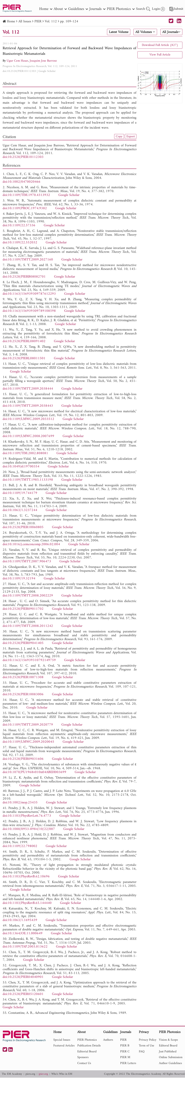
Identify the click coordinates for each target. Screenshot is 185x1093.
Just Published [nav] (167, 1051)
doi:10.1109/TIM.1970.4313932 (26, 195)
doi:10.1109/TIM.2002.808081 (25, 453)
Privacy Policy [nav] (147, 1040)
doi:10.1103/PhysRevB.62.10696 (26, 877)
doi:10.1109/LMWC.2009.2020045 (28, 742)
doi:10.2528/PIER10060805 (23, 527)
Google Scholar (47, 71)
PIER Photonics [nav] (121, 9)
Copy (119, 136)
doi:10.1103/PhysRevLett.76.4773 (27, 816)
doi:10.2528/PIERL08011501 (24, 358)
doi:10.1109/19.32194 (19, 579)
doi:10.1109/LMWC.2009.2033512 (28, 419)
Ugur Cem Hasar (17, 61)
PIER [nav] (123, 1040)
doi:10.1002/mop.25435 (20, 803)
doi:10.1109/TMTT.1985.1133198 (28, 480)
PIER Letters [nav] (128, 1063)
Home (11, 21)
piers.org (30, 1074)
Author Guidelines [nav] (170, 1063)
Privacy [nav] (144, 1032)
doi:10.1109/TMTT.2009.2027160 (28, 260)
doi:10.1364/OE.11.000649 (22, 933)
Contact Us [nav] (84, 1063)
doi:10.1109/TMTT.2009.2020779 (28, 725)
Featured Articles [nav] (63, 1045)
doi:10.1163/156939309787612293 (29, 294)
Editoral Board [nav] (168, 1045)
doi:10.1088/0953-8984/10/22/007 (29, 829)
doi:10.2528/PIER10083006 (23, 694)
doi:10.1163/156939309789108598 (29, 311)
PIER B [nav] (124, 1045)
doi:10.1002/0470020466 (21, 182)
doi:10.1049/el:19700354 (21, 467)
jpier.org (43, 1074)
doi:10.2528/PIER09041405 (23, 643)
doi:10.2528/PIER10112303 (19, 71)
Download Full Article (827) (160, 45)
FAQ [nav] (141, 1051)
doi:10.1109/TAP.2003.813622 (25, 947)
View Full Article (160, 54)
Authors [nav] (108, 1040)
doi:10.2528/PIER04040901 (23, 977)
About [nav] (60, 9)
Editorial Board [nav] (87, 1051)
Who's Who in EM (61, 1074)
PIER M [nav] (125, 1057)
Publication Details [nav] (89, 1045)
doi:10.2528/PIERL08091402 (24, 341)
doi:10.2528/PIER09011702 (23, 609)
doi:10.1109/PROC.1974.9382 (25, 208)
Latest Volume (118, 32)
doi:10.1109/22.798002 (20, 846)
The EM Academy (12, 1074)
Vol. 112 (51, 21)
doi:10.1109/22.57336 (19, 225)
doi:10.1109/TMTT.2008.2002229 (28, 596)
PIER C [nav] (125, 1051)
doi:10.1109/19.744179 (20, 493)
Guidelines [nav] (78, 9)
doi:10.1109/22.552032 (20, 243)
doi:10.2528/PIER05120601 (23, 994)
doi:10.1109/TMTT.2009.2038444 (28, 389)
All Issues (24, 21)
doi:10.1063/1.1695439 (20, 920)
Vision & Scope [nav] (168, 1040)
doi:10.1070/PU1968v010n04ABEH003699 (34, 772)
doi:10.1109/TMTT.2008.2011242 (28, 626)
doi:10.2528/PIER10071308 (23, 677)
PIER (37, 21)
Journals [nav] (97, 9)
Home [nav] (45, 9)
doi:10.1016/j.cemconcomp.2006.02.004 (31, 544)
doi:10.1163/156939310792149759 (29, 660)
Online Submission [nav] (170, 1057)
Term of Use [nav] (146, 1045)
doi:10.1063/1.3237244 (20, 510)
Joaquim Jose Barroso (43, 61)
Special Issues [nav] (61, 1040)
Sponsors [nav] (82, 1057)
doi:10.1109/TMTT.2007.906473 (27, 561)
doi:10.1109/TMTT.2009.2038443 (28, 406)
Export (130, 136)
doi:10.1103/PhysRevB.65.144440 (27, 903)
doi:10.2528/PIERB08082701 (24, 277)
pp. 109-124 (69, 21)
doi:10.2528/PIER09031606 (23, 759)
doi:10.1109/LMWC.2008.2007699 (28, 436)
